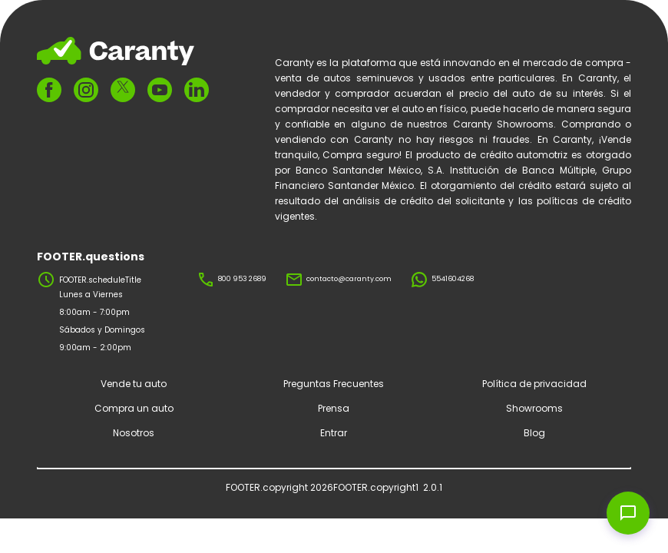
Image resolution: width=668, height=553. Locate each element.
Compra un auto (134, 408)
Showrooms (534, 408)
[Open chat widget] (628, 513)
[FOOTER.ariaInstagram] (86, 90)
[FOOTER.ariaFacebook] (49, 90)
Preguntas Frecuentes (333, 383)
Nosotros (133, 432)
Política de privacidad (534, 383)
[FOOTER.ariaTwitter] (123, 89)
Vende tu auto (134, 383)
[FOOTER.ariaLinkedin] (196, 90)
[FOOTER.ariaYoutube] (159, 90)
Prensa (333, 408)
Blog (534, 432)
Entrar (333, 432)
